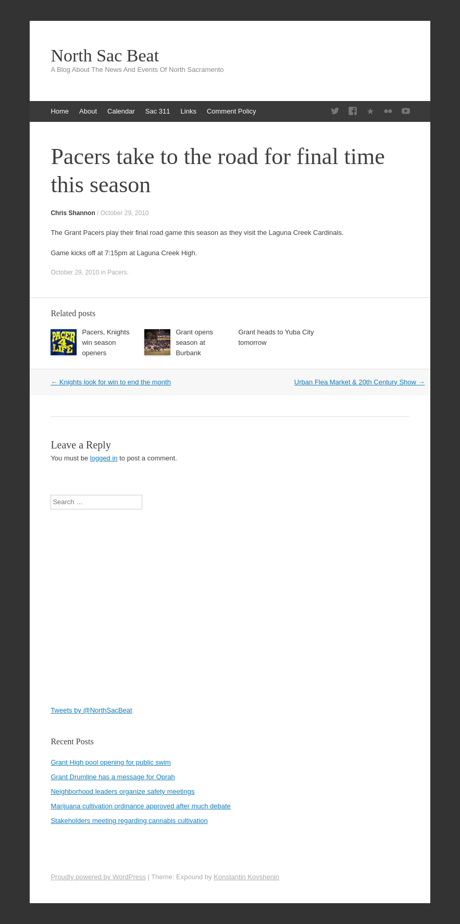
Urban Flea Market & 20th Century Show (359, 382)
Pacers (117, 272)
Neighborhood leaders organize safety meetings (122, 791)
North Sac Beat (105, 56)
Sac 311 (157, 111)
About (88, 111)
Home (60, 111)
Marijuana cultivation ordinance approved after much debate (140, 806)
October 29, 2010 (125, 213)
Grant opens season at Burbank (194, 342)
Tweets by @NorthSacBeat (91, 710)
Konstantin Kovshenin (246, 877)
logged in (104, 458)
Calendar (121, 111)
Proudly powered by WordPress (98, 877)
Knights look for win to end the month (111, 382)
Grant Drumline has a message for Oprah (113, 777)
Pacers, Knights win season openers (105, 342)
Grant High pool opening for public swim (111, 762)
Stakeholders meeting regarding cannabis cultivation (129, 821)
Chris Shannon (73, 213)
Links (188, 111)
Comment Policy (231, 111)
